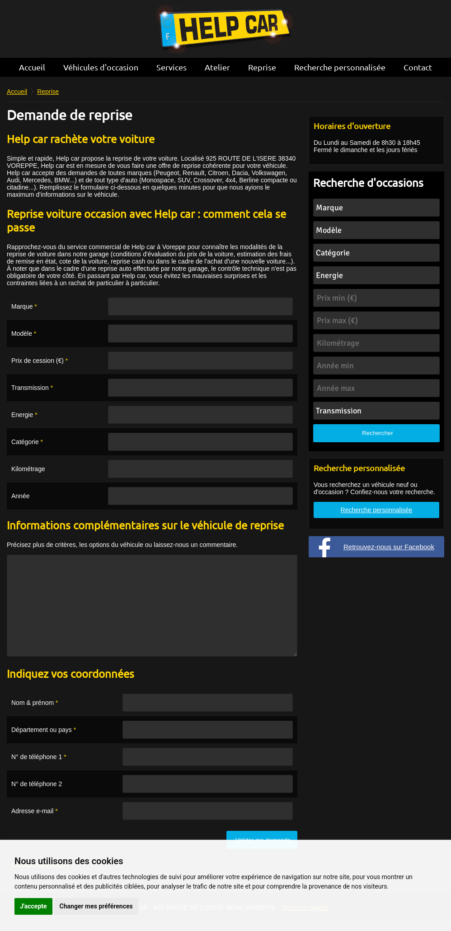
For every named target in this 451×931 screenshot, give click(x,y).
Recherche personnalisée (339, 67)
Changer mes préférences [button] (96, 906)
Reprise (262, 67)
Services (171, 67)
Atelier (217, 67)
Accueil (32, 67)
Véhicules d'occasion (100, 67)
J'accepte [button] (33, 906)
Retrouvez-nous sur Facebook (388, 547)
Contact (418, 67)
